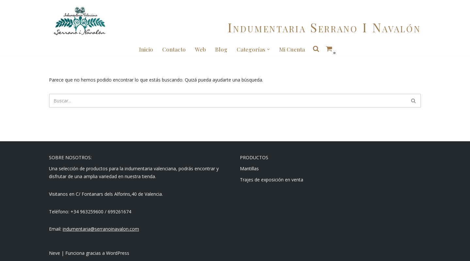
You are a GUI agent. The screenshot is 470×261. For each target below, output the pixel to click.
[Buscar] (227, 101)
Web (200, 49)
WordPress (117, 253)
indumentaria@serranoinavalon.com (101, 229)
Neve (54, 253)
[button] (268, 49)
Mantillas (249, 168)
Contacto (174, 49)
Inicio (146, 49)
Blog (221, 49)
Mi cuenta (292, 49)
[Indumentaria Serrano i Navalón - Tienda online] (79, 21)
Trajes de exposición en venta (271, 180)
